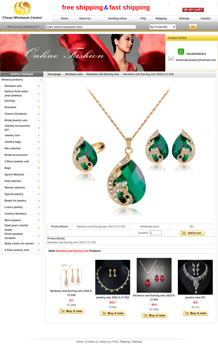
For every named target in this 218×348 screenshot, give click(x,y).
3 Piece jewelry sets (17, 161)
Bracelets (10, 107)
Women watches (15, 187)
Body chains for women (19, 243)
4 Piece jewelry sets (17, 250)
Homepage (54, 74)
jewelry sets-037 (195, 297)
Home (64, 18)
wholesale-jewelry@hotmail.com (196, 60)
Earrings (10, 100)
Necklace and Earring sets (103, 74)
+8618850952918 (196, 53)
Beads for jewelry (15, 200)
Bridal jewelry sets (16, 120)
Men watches (13, 148)
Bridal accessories (16, 154)
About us (105, 341)
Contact (206, 18)
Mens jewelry (13, 220)
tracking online (117, 18)
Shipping (161, 18)
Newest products (12, 79)
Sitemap (184, 18)
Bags (8, 168)
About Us (85, 18)
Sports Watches (14, 174)
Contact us (91, 341)
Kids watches (13, 181)
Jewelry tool (12, 135)
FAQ (143, 18)
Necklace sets (13, 85)
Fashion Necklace (16, 213)
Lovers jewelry (14, 207)
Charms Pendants (16, 113)
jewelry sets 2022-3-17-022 (112, 297)
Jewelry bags (13, 141)
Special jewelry (14, 194)
